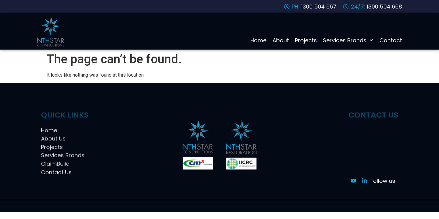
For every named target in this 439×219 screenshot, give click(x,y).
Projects (306, 40)
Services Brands (348, 40)
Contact (390, 40)
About (281, 40)
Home (258, 40)
